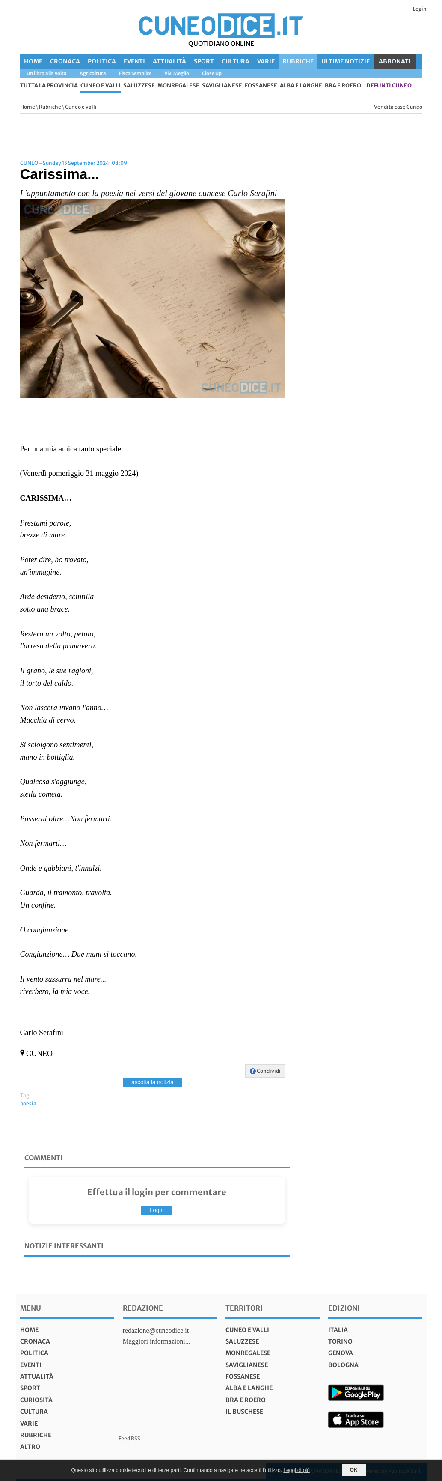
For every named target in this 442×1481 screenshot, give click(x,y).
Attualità (169, 61)
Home (33, 61)
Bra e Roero (343, 86)
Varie (266, 61)
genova (340, 1353)
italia (338, 1330)
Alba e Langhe (301, 86)
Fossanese (261, 86)
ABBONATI (395, 61)
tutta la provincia (49, 86)
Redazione (143, 1308)
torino (340, 1341)
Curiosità (36, 1400)
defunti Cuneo (389, 86)
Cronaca (65, 61)
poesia (28, 1103)
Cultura (235, 61)
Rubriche (298, 61)
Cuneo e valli (100, 86)
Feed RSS (129, 1438)
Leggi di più (296, 1470)
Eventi (134, 61)
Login (420, 9)
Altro (30, 1447)
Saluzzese (139, 86)
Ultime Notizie (345, 61)
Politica (102, 61)
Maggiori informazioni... (156, 1341)
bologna (343, 1365)
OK (354, 1470)
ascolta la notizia (152, 1082)
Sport (204, 61)
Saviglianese (222, 86)
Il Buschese (244, 1411)
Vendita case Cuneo (398, 107)
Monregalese (178, 86)
